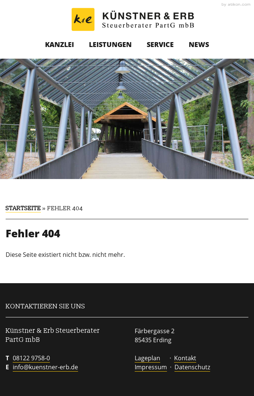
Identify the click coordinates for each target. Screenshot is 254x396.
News (199, 44)
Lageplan (147, 358)
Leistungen (110, 44)
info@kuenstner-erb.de (45, 367)
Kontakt (185, 358)
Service (160, 44)
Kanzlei (59, 44)
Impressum (151, 367)
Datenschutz (192, 367)
